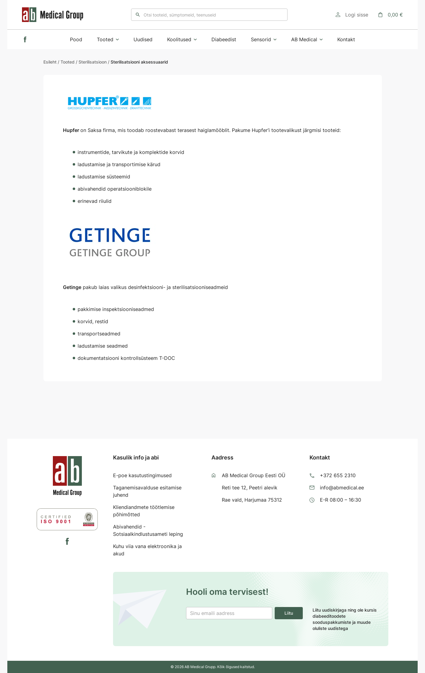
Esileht (50, 61)
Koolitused (182, 39)
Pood (76, 39)
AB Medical (307, 39)
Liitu (288, 613)
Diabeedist (223, 39)
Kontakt (346, 39)
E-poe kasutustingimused (142, 475)
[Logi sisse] (351, 14)
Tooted (108, 39)
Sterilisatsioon (93, 61)
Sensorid (264, 39)
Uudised (143, 39)
